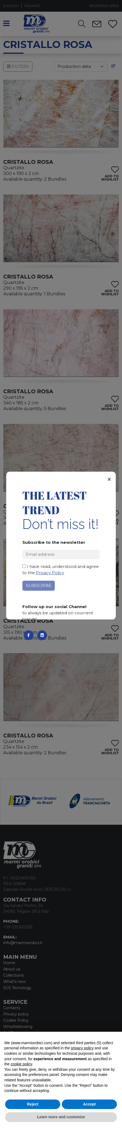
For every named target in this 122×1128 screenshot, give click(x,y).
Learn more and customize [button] (61, 1117)
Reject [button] (32, 1104)
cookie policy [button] (21, 1064)
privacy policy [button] (82, 1048)
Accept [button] (89, 1104)
